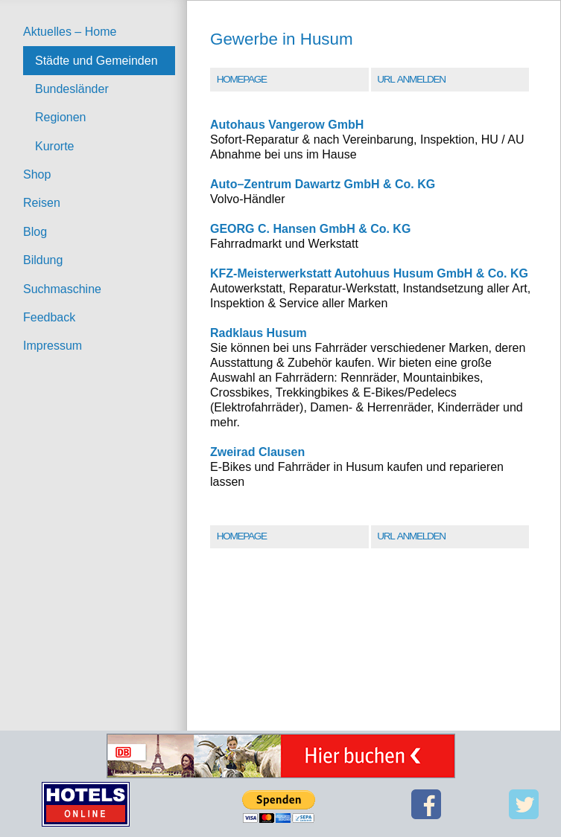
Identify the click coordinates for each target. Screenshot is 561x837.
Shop (37, 174)
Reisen (41, 202)
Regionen (60, 117)
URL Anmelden (411, 79)
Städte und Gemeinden (96, 60)
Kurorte (54, 146)
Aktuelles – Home (69, 31)
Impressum (52, 345)
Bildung (43, 260)
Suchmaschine (62, 289)
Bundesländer (72, 89)
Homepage (242, 79)
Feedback (49, 317)
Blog (35, 231)
